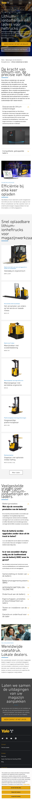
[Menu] (30, 3)
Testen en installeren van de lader (14, 608)
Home (2, 60)
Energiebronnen (5, 62)
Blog (2, 761)
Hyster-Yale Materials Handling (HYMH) (11, 759)
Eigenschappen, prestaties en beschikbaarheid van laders (13, 601)
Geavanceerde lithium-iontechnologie (12, 107)
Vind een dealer (5, 747)
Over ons (3, 756)
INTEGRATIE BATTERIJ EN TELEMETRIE (13, 588)
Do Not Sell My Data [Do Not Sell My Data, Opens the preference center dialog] (16, 788)
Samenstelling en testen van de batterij (14, 575)
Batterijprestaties (9, 503)
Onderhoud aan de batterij (13, 594)
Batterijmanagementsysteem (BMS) (14, 581)
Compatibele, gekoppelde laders (13, 152)
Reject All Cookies (16, 793)
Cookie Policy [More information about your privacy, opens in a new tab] (26, 785)
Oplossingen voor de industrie (14, 60)
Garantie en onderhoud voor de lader (14, 615)
